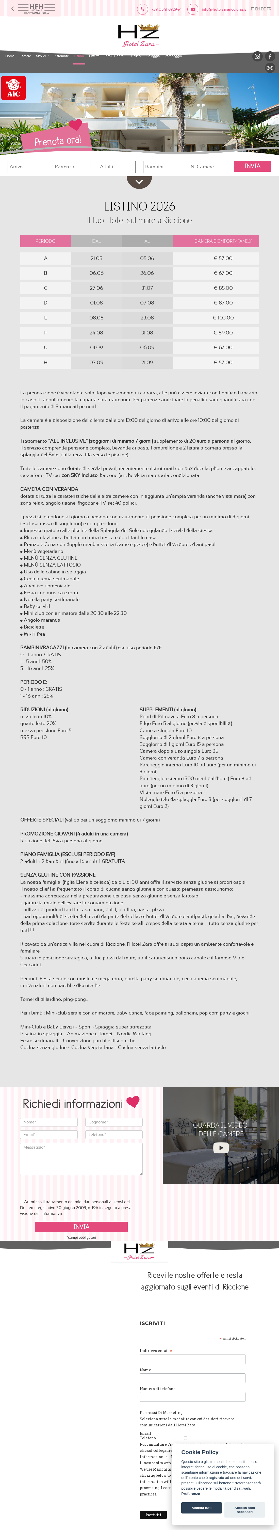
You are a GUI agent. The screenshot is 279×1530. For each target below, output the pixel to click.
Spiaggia (153, 55)
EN (257, 9)
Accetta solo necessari (244, 1510)
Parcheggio (173, 55)
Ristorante (61, 55)
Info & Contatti (115, 55)
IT (252, 9)
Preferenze (190, 1494)
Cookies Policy (87, 1302)
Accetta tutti (202, 1508)
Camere (25, 55)
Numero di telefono (166, 1387)
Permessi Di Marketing (170, 1411)
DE (263, 9)
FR (269, 9)
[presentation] (58, 1184)
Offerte (94, 55)
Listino (79, 55)
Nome (154, 1368)
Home (9, 55)
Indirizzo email (165, 1350)
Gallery (136, 55)
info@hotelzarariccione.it (65, 1296)
